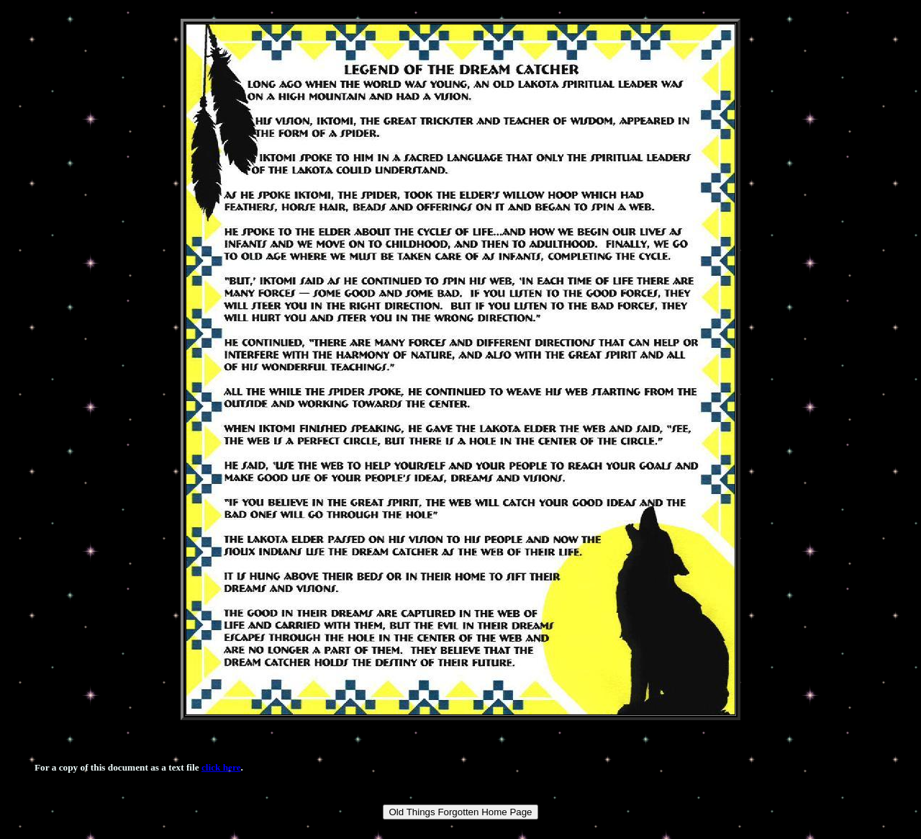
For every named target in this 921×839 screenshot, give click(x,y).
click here (221, 767)
